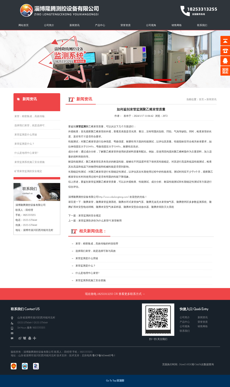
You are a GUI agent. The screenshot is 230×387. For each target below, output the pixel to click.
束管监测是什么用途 (25, 134)
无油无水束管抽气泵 (162, 202)
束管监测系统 (108, 202)
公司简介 (49, 25)
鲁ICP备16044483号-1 (103, 355)
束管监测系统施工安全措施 (29, 162)
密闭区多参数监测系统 (194, 202)
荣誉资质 (126, 25)
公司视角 (151, 25)
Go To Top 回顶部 (115, 380)
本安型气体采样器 (111, 207)
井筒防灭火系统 (165, 207)
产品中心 (100, 25)
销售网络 (177, 25)
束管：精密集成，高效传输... (30, 116)
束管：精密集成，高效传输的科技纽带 (96, 243)
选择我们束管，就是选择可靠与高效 (95, 251)
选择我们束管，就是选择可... (30, 125)
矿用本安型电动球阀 (82, 207)
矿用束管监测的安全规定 (28, 171)
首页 (201, 99)
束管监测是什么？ (24, 144)
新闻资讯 (75, 25)
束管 (90, 202)
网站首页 (24, 25)
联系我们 (202, 25)
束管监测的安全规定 (89, 215)
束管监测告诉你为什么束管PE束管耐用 (100, 220)
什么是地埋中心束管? (26, 153)
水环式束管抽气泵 (134, 202)
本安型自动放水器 (139, 207)
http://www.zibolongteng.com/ (113, 197)
